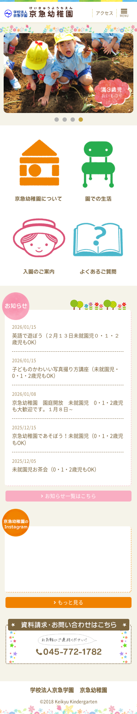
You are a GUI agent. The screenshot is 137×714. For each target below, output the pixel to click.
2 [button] (64, 119)
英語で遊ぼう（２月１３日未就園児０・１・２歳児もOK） (65, 339)
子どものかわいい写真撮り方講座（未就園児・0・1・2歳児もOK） (65, 372)
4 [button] (81, 119)
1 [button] (56, 119)
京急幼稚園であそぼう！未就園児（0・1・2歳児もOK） (67, 439)
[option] (68, 73)
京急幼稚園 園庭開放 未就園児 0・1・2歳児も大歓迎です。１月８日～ (67, 406)
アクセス (104, 13)
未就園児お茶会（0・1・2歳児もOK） (55, 469)
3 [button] (73, 119)
